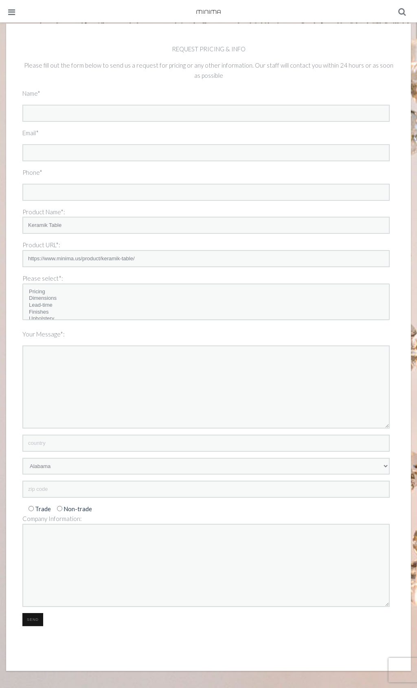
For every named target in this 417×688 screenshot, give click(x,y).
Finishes (206, 312)
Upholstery (206, 318)
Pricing (206, 291)
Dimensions (206, 298)
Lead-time (206, 305)
